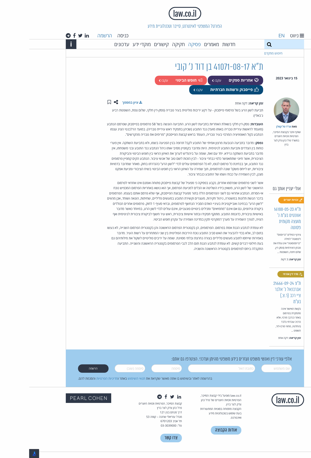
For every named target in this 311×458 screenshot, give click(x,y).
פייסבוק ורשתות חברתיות (205, 89)
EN (252, 35)
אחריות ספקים (214, 80)
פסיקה (165, 44)
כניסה (93, 35)
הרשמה (75, 35)
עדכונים (92, 44)
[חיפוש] (240, 44)
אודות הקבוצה (197, 430)
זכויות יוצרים (263, 200)
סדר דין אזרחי (263, 274)
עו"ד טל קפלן (254, 126)
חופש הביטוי (159, 80)
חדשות (199, 44)
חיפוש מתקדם (244, 53)
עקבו (187, 80)
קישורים (132, 44)
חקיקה (149, 44)
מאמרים (182, 44)
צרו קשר (141, 438)
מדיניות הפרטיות (78, 378)
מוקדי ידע (112, 44)
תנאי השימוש (107, 378)
